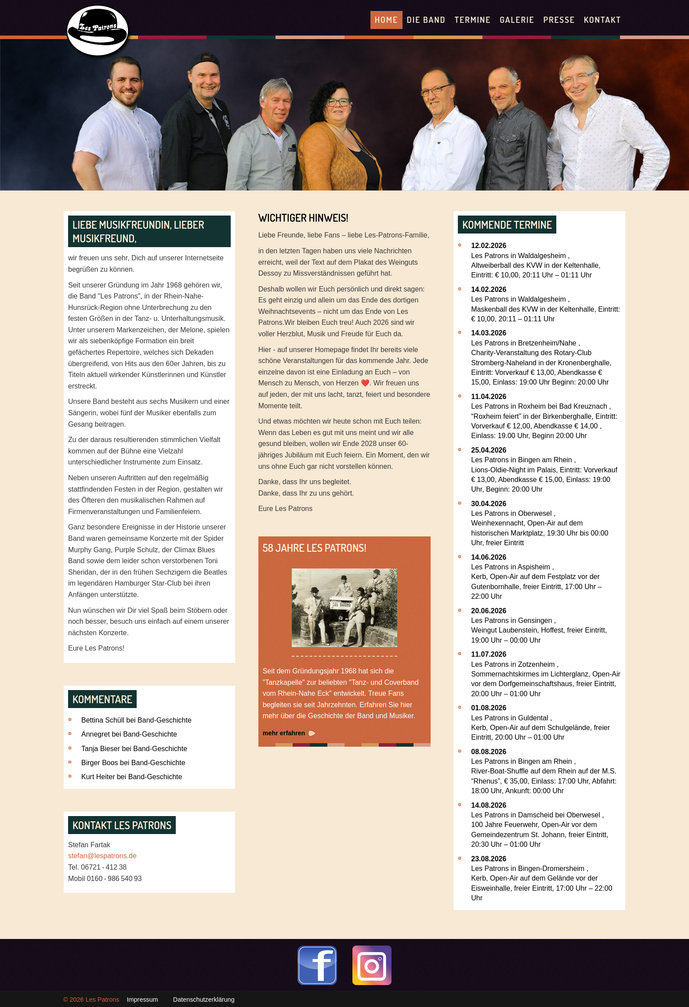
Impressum (142, 999)
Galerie (517, 19)
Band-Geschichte (165, 720)
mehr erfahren (284, 733)
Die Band (426, 19)
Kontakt (602, 19)
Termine (472, 19)
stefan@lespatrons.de (102, 856)
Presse (559, 19)
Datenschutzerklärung (204, 999)
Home (386, 19)
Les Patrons (103, 999)
